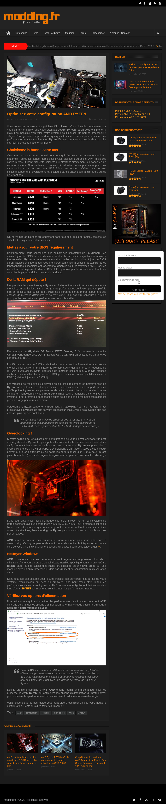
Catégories (21, 33)
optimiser (45, 713)
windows (82, 713)
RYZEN (26, 588)
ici (99, 546)
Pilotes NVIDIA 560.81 (128, 110)
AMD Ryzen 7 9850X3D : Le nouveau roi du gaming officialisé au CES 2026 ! (55, 760)
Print (92, 119)
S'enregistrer (150, 294)
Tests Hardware (51, 33)
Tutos (35, 33)
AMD (19, 713)
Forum (82, 33)
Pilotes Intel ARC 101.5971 (130, 117)
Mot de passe (125, 267)
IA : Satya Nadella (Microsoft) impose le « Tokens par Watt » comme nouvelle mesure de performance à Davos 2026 (89, 46)
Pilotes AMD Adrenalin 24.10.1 (132, 114)
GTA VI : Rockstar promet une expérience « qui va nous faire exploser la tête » (144, 84)
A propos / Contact (120, 33)
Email (102, 119)
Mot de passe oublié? (130, 294)
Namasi (20, 119)
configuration (31, 713)
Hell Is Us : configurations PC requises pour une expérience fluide (144, 67)
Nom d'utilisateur (127, 255)
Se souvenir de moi (128, 279)
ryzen (71, 713)
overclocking (59, 713)
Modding (70, 33)
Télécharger (98, 33)
